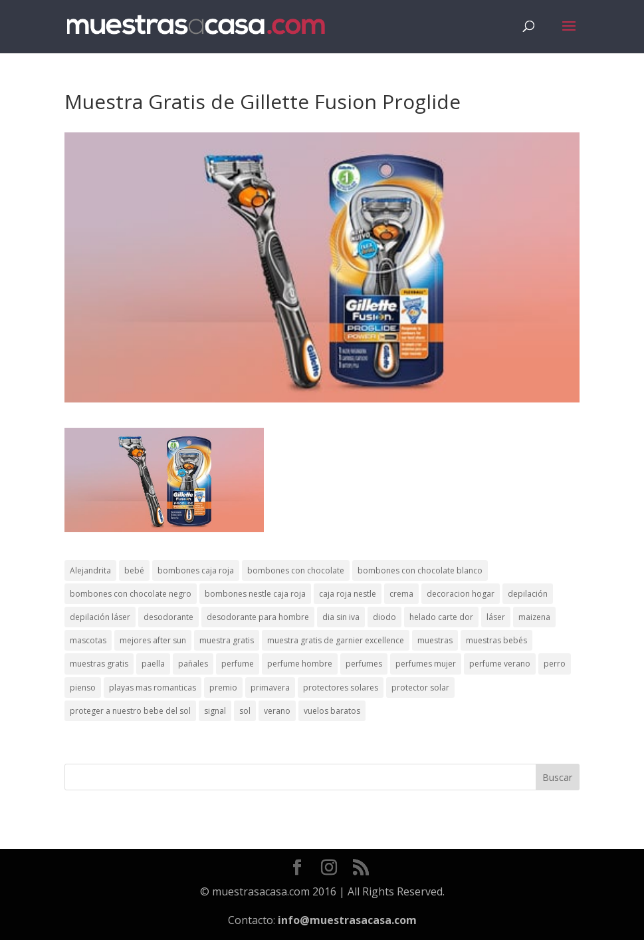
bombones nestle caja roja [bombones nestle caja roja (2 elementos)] (255, 593)
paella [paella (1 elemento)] (153, 663)
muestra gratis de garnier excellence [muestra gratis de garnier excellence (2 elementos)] (335, 640)
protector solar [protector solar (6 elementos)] (420, 687)
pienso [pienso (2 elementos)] (83, 687)
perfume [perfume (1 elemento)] (237, 663)
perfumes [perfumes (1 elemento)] (364, 663)
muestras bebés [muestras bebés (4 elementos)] (496, 640)
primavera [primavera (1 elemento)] (270, 687)
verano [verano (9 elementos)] (277, 710)
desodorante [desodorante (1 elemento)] (168, 617)
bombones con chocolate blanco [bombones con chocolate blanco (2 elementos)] (420, 570)
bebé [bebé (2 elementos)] (134, 570)
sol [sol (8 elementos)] (245, 710)
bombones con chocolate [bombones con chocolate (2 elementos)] (295, 570)
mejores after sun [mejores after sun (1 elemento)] (153, 640)
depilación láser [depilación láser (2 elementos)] (100, 617)
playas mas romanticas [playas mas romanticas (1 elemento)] (152, 687)
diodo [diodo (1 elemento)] (384, 617)
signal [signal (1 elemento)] (215, 710)
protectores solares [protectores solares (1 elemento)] (340, 687)
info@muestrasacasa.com (347, 920)
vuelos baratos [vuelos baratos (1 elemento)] (332, 710)
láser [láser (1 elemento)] (495, 617)
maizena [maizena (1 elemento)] (534, 617)
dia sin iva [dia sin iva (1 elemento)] (341, 617)
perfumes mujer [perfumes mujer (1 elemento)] (425, 663)
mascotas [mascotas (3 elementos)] (88, 640)
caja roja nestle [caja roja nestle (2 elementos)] (347, 593)
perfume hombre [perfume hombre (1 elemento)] (299, 663)
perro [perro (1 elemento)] (555, 663)
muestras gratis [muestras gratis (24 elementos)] (99, 663)
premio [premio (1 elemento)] (223, 687)
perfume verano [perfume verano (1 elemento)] (499, 663)
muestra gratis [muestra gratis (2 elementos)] (226, 640)
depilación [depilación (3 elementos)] (528, 593)
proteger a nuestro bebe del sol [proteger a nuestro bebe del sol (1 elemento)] (130, 710)
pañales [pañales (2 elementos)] (193, 663)
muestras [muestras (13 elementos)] (435, 640)
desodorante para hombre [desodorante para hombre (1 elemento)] (258, 617)
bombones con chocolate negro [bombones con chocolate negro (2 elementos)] (130, 593)
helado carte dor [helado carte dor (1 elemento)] (441, 617)
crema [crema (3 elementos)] (401, 593)
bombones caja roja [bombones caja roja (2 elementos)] (196, 570)
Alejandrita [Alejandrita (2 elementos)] (90, 570)
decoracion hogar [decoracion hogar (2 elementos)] (460, 593)
